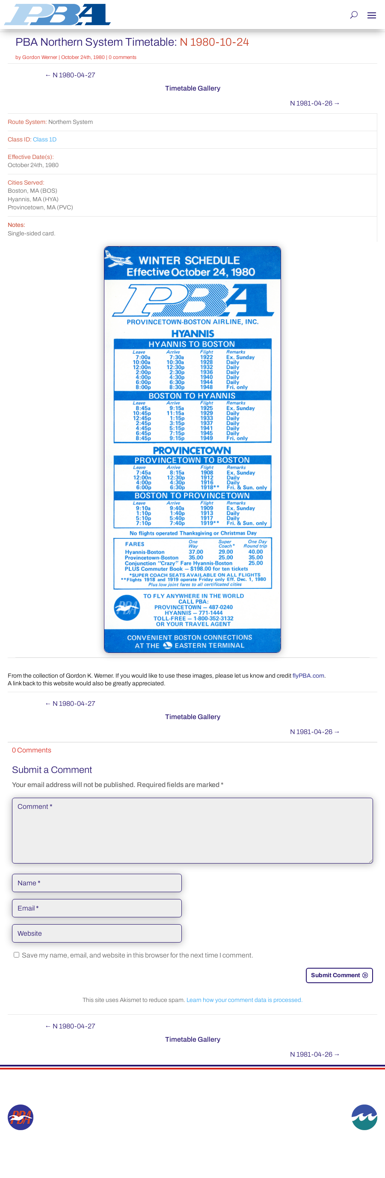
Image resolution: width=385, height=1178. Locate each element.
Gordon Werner (39, 57)
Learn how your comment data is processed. (245, 999)
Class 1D (44, 139)
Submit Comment (335, 975)
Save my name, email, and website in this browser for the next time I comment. (137, 954)
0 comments (122, 57)
